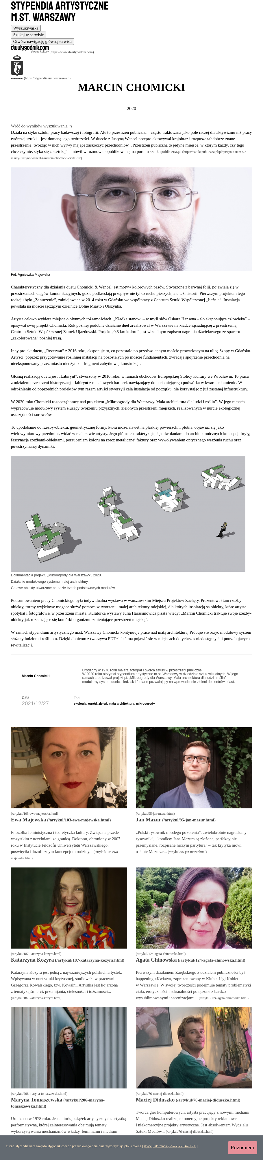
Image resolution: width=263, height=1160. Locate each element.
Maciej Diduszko (155, 1100)
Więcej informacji (155, 1146)
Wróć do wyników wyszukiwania (40, 126)
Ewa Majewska (28, 819)
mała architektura (121, 703)
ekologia (80, 703)
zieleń (103, 703)
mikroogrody (145, 703)
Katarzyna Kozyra (32, 960)
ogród (92, 703)
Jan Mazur (148, 819)
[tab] (26, 28)
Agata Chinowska (156, 960)
